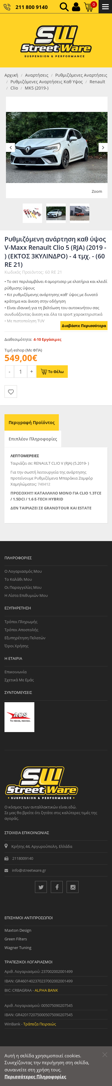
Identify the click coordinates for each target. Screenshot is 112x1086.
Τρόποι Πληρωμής (20, 621)
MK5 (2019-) (36, 88)
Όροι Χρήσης (16, 645)
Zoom (97, 191)
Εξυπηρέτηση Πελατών (24, 637)
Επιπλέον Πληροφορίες (33, 439)
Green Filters (15, 939)
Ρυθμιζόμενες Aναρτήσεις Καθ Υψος (46, 81)
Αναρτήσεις (36, 75)
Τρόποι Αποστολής (21, 629)
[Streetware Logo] (56, 40)
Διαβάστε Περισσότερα (84, 325)
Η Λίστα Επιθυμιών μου (26, 595)
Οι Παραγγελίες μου (23, 587)
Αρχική (11, 75)
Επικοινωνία (15, 671)
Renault (97, 81)
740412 (44, 484)
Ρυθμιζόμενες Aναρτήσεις (81, 75)
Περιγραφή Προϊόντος (32, 422)
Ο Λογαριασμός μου (23, 571)
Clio (14, 88)
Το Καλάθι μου (18, 579)
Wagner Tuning (17, 947)
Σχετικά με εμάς (19, 680)
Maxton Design (17, 930)
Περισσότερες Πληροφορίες (35, 1076)
